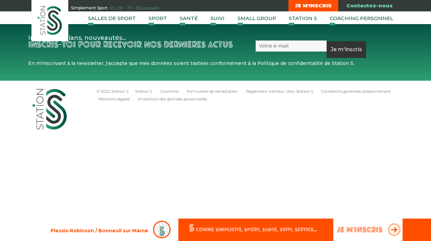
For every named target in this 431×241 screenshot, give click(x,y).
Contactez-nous (369, 5)
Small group (257, 18)
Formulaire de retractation (212, 91)
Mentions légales (114, 98)
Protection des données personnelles (172, 98)
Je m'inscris (313, 5)
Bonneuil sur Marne (123, 231)
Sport (158, 18)
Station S (303, 18)
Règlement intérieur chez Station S (279, 91)
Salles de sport (112, 18)
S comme (169, 91)
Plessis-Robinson (72, 231)
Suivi (217, 18)
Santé (189, 18)
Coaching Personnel (361, 18)
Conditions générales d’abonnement (356, 91)
